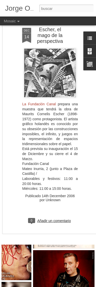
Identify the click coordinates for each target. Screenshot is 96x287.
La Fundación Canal (39, 91)
